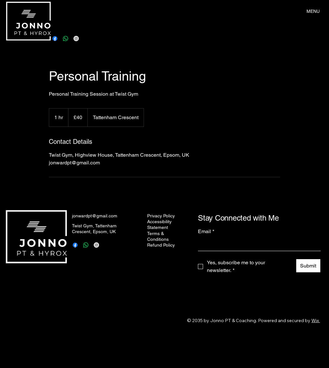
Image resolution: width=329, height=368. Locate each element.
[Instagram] (76, 38)
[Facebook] (55, 38)
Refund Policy (161, 245)
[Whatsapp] (65, 38)
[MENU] (314, 11)
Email (206, 231)
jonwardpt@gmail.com (94, 215)
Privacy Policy (161, 215)
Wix (315, 320)
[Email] (257, 244)
